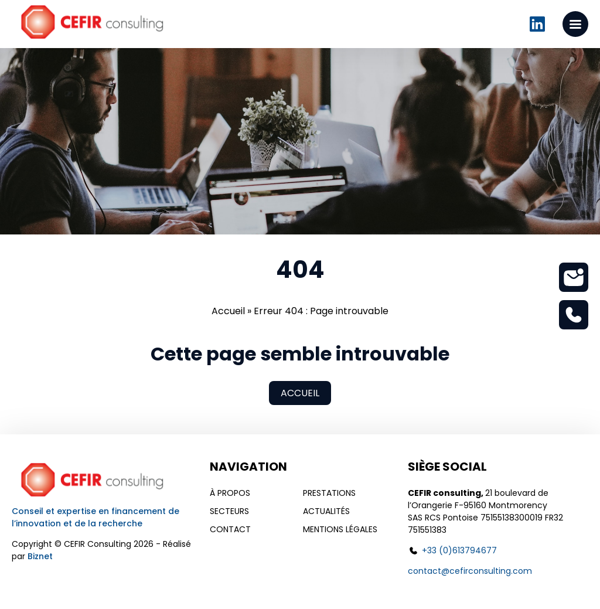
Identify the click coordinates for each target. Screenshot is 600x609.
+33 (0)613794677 (459, 550)
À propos (230, 493)
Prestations (329, 493)
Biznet (40, 556)
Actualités (326, 511)
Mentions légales (340, 529)
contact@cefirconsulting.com (470, 571)
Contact (230, 529)
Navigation (248, 466)
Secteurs (229, 511)
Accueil (228, 311)
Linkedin (537, 24)
